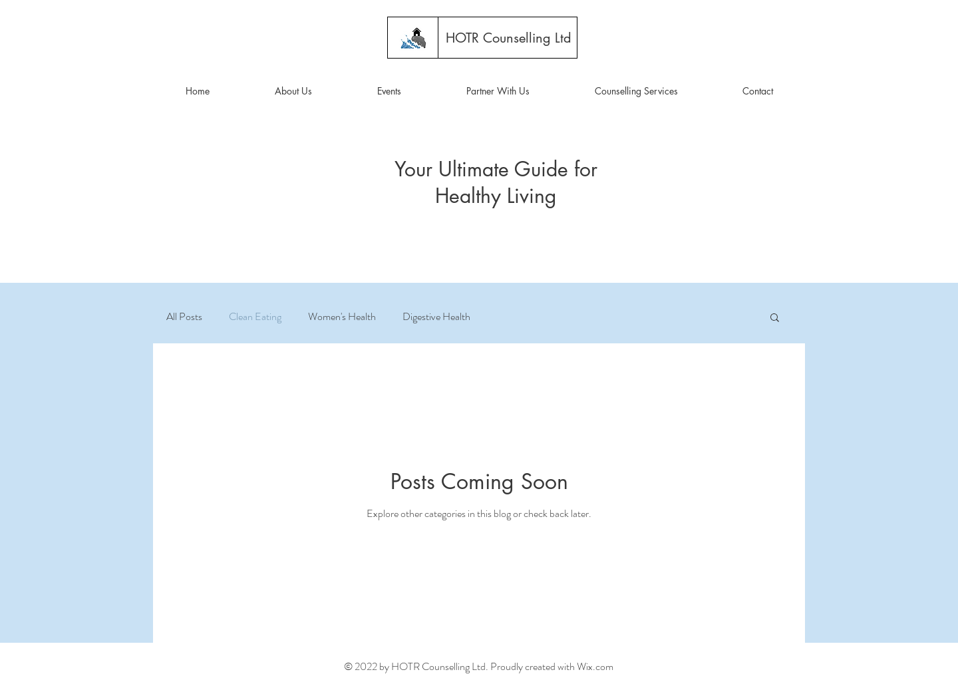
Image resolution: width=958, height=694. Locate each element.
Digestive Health (436, 316)
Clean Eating (255, 316)
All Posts (184, 316)
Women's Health (342, 316)
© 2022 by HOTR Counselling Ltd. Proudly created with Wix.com (478, 666)
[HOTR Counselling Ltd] (508, 38)
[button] (293, 91)
